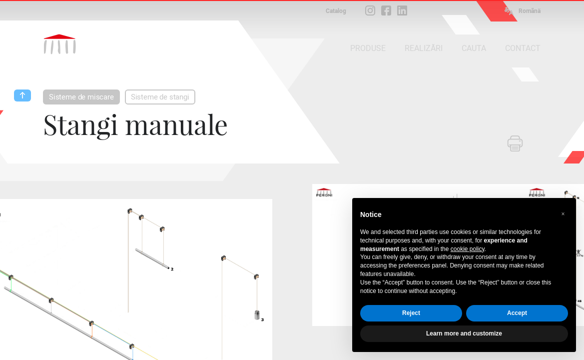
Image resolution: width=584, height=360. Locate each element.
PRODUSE (368, 48)
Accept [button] (517, 313)
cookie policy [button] (468, 249)
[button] (563, 214)
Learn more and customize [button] (464, 333)
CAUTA (474, 48)
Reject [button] (411, 313)
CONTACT (523, 48)
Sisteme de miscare (81, 97)
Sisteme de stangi (160, 97)
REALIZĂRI (424, 48)
